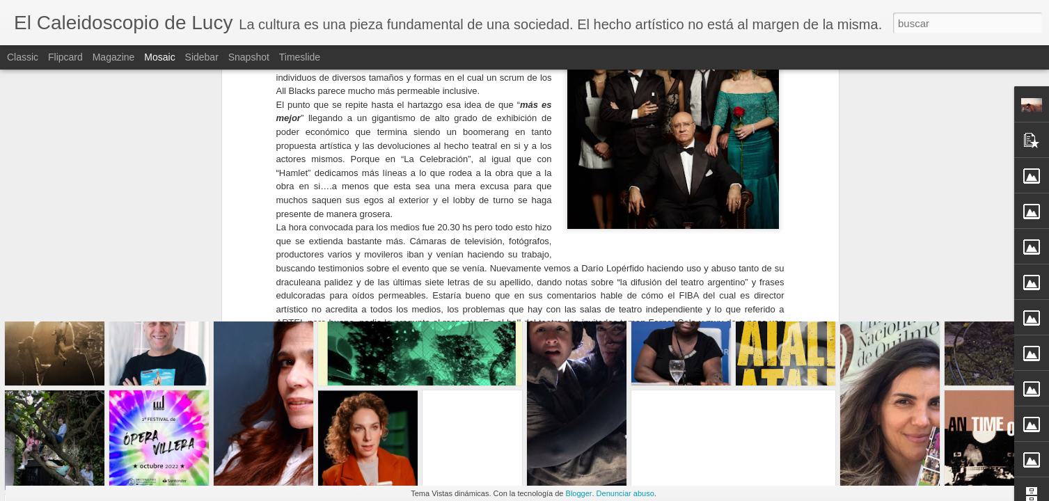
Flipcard (65, 57)
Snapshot (248, 57)
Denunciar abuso (625, 493)
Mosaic (159, 57)
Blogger (579, 493)
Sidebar (202, 57)
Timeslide (299, 57)
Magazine (114, 57)
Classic (22, 57)
